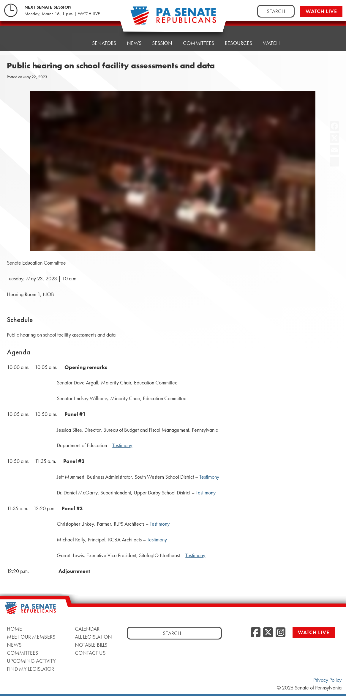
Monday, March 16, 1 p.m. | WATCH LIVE (62, 14)
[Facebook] (255, 633)
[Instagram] (280, 633)
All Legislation (93, 636)
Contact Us (90, 652)
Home (73, 43)
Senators (104, 43)
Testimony (122, 445)
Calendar (87, 628)
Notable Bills (91, 644)
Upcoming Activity (31, 660)
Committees (198, 43)
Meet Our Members (31, 636)
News (134, 43)
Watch (271, 43)
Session (162, 43)
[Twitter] (268, 633)
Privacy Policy (327, 680)
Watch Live (321, 11)
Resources (238, 43)
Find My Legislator (30, 668)
